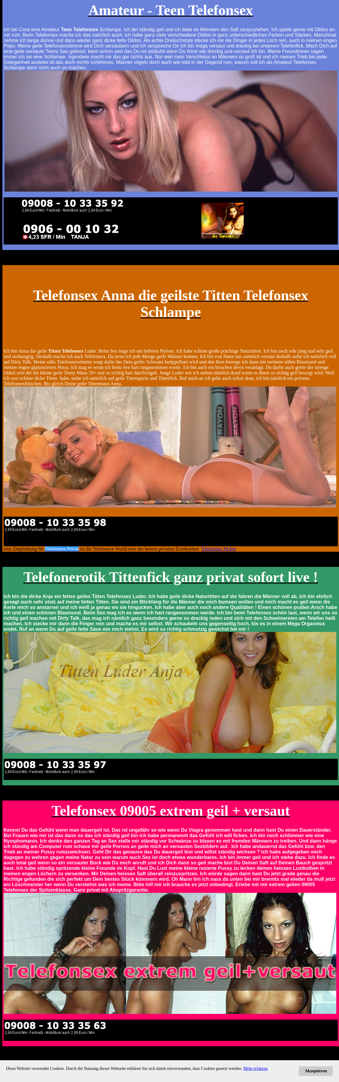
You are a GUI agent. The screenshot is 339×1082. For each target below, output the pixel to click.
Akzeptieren (316, 1071)
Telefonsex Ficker (218, 548)
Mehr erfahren (255, 1068)
